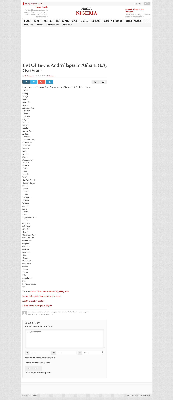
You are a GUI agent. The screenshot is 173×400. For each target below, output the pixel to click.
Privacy (40, 25)
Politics (47, 20)
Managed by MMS (140, 395)
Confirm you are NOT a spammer (38, 373)
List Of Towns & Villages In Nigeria (37, 306)
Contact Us (67, 25)
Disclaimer (28, 25)
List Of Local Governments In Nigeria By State (49, 291)
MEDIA (86, 8)
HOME (27, 20)
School (96, 20)
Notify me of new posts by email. (38, 363)
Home (36, 20)
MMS (149, 395)
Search (137, 4)
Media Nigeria (29, 76)
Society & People (113, 20)
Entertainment (134, 20)
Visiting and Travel (66, 20)
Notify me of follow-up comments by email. (40, 358)
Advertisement (53, 25)
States (84, 20)
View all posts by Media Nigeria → (40, 314)
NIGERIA (86, 12)
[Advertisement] (86, 46)
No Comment (51, 76)
